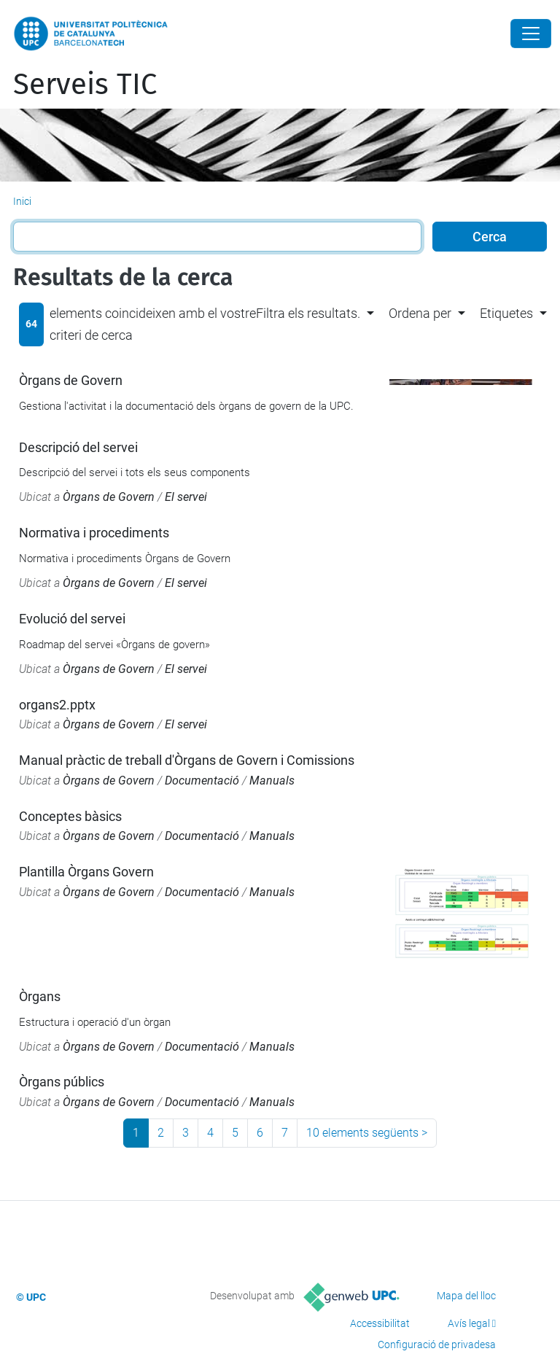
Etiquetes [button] (506, 313)
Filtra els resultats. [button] (308, 313)
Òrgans (40, 996)
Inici (22, 201)
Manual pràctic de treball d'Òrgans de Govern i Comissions (186, 760)
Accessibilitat (380, 1323)
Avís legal (469, 1323)
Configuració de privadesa (437, 1344)
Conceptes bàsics (70, 816)
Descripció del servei (78, 447)
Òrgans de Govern (70, 380)
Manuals (272, 780)
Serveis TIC (85, 84)
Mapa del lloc (466, 1295)
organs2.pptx (57, 704)
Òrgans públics (61, 1081)
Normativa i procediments (94, 532)
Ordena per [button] (420, 313)
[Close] (530, 33)
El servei (186, 497)
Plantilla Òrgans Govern (86, 871)
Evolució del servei (72, 618)
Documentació (202, 780)
